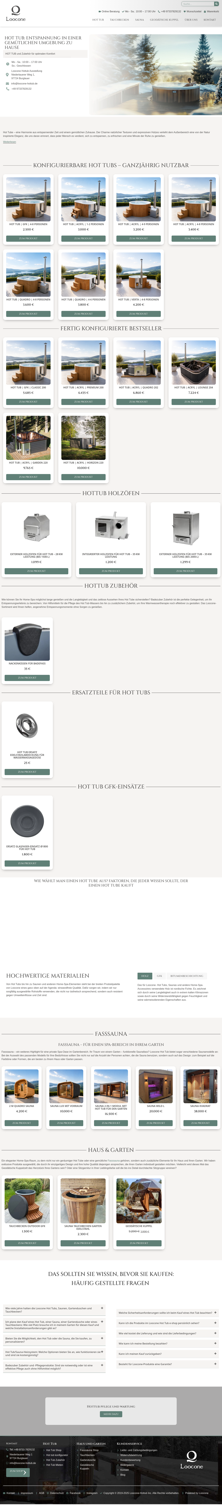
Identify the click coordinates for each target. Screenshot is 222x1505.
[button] (45, 54)
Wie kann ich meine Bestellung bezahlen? (143, 1344)
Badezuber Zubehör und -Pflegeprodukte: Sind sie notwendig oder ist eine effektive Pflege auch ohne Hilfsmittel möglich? (49, 1367)
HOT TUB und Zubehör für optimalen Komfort (30, 53)
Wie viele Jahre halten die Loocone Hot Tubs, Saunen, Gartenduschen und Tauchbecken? (48, 1310)
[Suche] (216, 4)
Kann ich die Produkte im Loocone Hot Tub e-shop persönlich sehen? (159, 1323)
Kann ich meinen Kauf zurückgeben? (140, 1354)
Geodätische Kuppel (164, 20)
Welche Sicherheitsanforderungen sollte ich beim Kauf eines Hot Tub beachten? (165, 1313)
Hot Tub (98, 20)
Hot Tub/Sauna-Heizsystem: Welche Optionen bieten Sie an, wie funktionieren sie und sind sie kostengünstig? (53, 1354)
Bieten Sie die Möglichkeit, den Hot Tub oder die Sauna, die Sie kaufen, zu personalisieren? (48, 1340)
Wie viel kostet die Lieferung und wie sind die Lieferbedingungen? (157, 1334)
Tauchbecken (119, 20)
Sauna (139, 20)
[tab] (145, 976)
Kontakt (210, 20)
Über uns (191, 20)
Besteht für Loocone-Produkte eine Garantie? (145, 1364)
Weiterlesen (9, 142)
